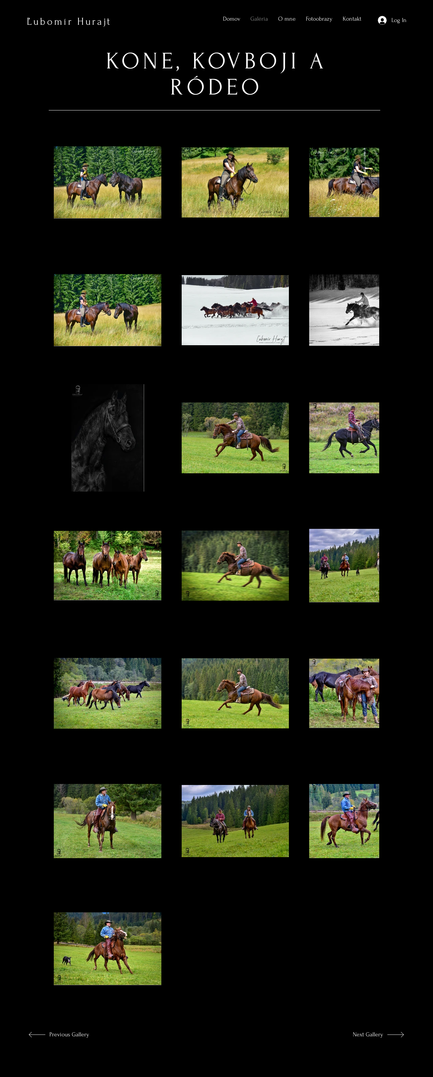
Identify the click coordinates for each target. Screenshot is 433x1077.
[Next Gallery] (361, 1034)
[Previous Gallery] (73, 1034)
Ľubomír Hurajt (69, 21)
